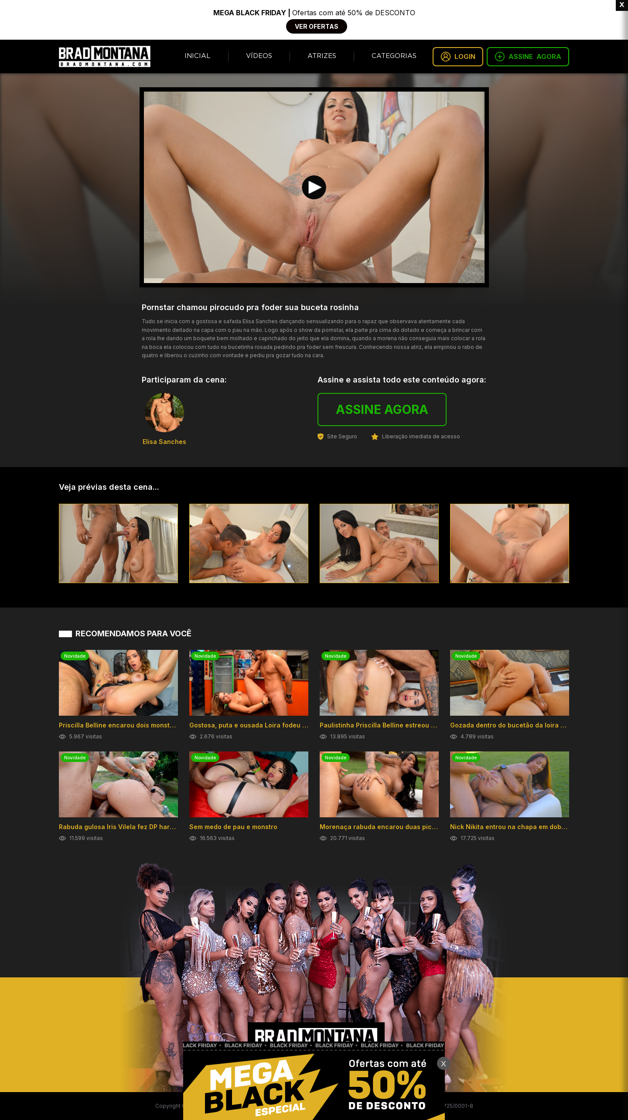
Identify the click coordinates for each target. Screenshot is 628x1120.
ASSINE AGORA (382, 409)
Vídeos (259, 56)
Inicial (197, 56)
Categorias (394, 56)
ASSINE (528, 56)
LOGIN (457, 56)
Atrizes (321, 56)
